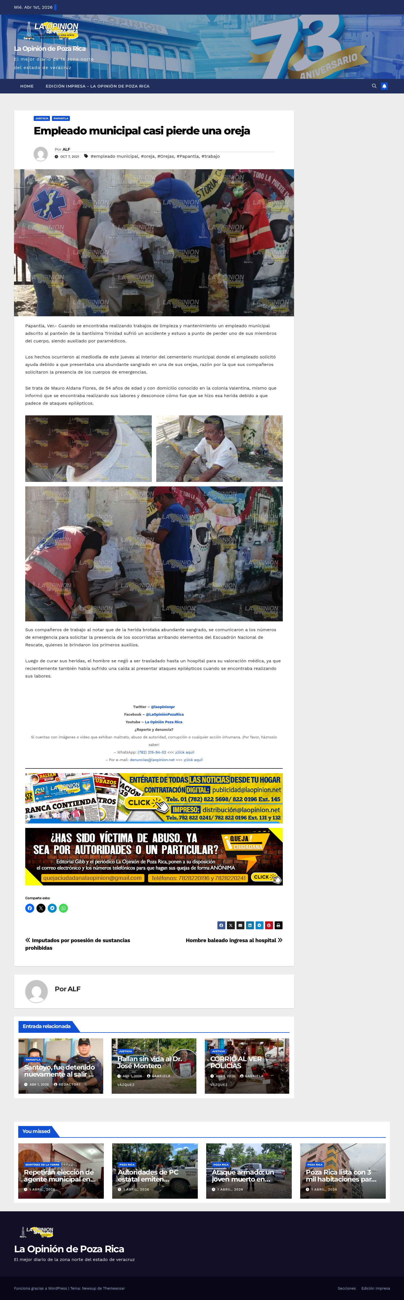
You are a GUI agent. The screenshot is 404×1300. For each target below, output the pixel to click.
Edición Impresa (375, 1288)
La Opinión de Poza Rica (49, 48)
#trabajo (210, 156)
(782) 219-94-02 (152, 752)
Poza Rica (127, 1164)
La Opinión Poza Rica (163, 722)
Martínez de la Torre (42, 1164)
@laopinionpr (163, 707)
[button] (374, 86)
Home (26, 86)
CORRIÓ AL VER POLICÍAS (236, 1062)
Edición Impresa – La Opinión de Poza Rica (98, 86)
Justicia (41, 118)
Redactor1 (67, 1084)
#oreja (148, 156)
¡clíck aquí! (184, 752)
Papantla (61, 118)
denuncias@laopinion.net (152, 760)
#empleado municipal (114, 156)
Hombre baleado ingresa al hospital (234, 940)
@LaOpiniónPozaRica (165, 714)
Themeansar (114, 1288)
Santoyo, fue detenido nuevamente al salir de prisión (60, 1074)
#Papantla (188, 156)
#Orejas (165, 156)
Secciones (347, 1288)
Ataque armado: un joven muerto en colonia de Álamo (243, 1179)
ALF (66, 149)
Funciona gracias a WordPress (41, 1288)
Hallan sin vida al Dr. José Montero (149, 1062)
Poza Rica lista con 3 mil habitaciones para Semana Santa (340, 1179)
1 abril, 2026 (42, 1189)
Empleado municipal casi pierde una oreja (142, 130)
